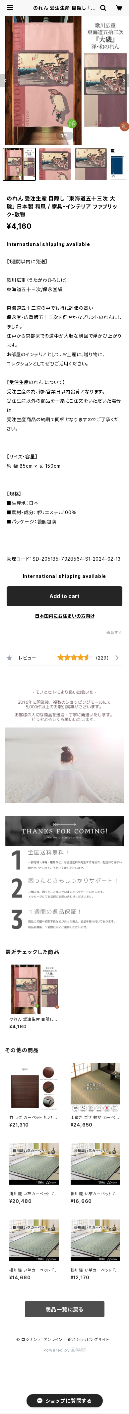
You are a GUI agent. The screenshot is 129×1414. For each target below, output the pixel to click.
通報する (114, 632)
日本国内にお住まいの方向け (65, 616)
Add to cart (64, 596)
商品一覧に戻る (64, 1309)
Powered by (64, 1350)
